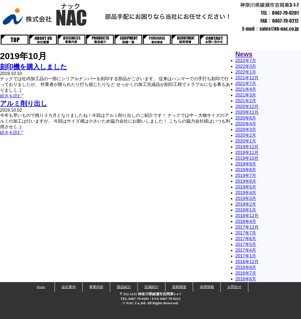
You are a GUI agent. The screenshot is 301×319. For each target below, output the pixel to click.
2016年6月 (245, 279)
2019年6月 (245, 181)
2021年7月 (245, 83)
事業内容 (96, 287)
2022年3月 (245, 66)
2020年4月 (245, 123)
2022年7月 (245, 60)
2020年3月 (245, 129)
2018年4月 (245, 221)
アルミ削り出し (23, 103)
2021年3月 (245, 95)
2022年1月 (245, 72)
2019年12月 (247, 146)
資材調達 (179, 287)
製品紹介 (124, 287)
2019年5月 (245, 187)
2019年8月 (245, 169)
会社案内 (69, 287)
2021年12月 (247, 78)
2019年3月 (245, 198)
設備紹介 (151, 287)
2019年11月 (247, 152)
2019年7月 (245, 175)
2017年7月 (245, 233)
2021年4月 (245, 89)
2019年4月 (245, 192)
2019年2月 (245, 204)
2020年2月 (245, 135)
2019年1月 (245, 210)
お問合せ (234, 287)
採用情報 (207, 287)
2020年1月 (245, 141)
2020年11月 (247, 112)
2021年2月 (245, 100)
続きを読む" (12, 96)
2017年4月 (245, 250)
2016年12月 (247, 261)
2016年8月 (245, 267)
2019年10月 (247, 158)
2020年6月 (245, 118)
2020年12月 (247, 106)
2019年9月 (245, 164)
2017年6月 (245, 238)
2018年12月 (247, 215)
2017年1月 (245, 256)
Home (41, 287)
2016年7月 (245, 273)
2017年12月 (247, 227)
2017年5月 (245, 244)
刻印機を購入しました (33, 66)
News (244, 54)
